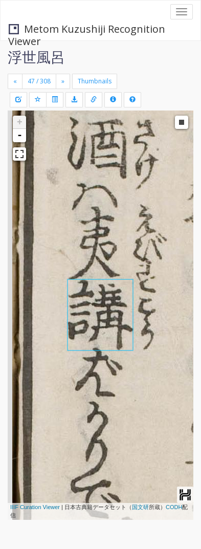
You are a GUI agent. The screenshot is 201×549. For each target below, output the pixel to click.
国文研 (140, 507)
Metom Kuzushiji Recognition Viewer (86, 30)
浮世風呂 (36, 57)
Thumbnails (94, 81)
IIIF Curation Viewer (35, 507)
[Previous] (15, 81)
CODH (174, 507)
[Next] (63, 81)
